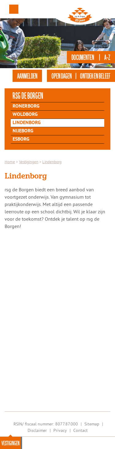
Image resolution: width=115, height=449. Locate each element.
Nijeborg (23, 131)
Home (10, 161)
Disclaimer (37, 430)
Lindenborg (27, 123)
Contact (80, 430)
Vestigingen (10, 443)
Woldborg (25, 115)
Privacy (60, 430)
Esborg (21, 139)
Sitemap (91, 424)
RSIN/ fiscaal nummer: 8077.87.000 (45, 424)
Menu (13, 9)
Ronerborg (26, 106)
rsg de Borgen (28, 95)
